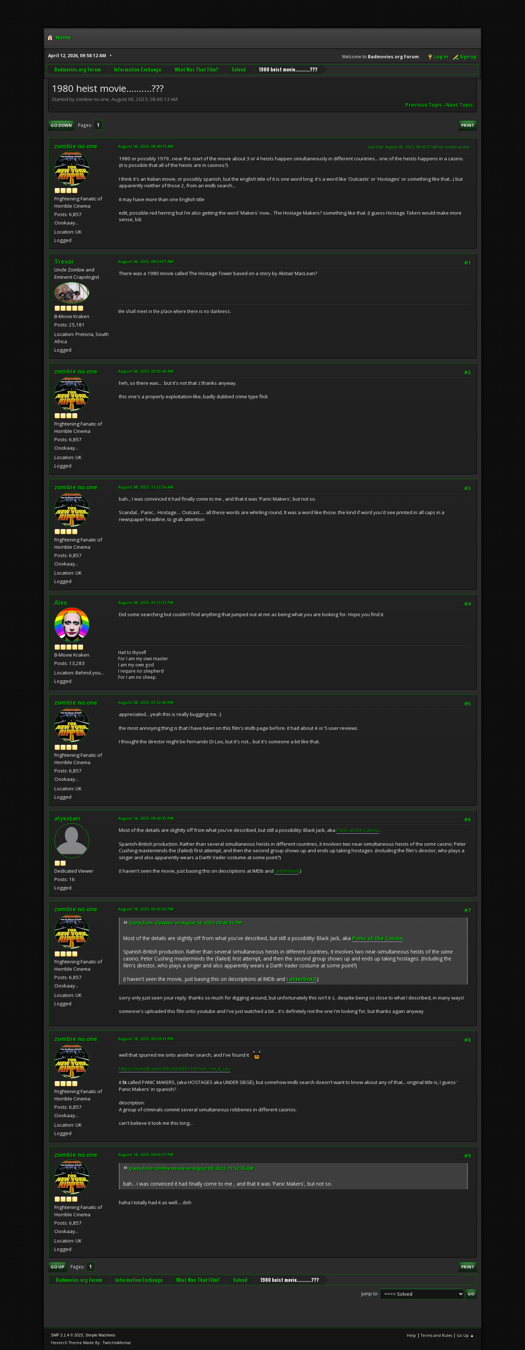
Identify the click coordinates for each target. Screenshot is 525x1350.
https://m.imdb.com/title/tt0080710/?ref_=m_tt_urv (174, 1068)
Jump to (369, 1293)
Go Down (61, 125)
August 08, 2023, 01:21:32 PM (146, 602)
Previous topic (423, 105)
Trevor (64, 262)
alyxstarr (67, 818)
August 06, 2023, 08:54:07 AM (146, 261)
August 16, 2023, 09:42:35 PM (146, 818)
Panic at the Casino (358, 830)
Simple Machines (100, 1335)
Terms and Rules (436, 1335)
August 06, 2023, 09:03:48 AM (146, 371)
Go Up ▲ (465, 1335)
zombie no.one (75, 146)
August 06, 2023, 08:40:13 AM (146, 146)
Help (411, 1335)
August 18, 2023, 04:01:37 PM (146, 1154)
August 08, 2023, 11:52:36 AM (146, 487)
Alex (60, 603)
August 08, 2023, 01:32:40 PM (146, 702)
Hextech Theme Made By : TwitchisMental (91, 1342)
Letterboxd (287, 871)
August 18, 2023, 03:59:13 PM (146, 1038)
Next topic (459, 105)
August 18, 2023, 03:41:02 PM (146, 909)
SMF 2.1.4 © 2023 (67, 1335)
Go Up (57, 1266)
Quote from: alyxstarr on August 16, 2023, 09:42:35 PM (185, 923)
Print (467, 125)
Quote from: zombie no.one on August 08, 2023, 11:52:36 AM (191, 1168)
